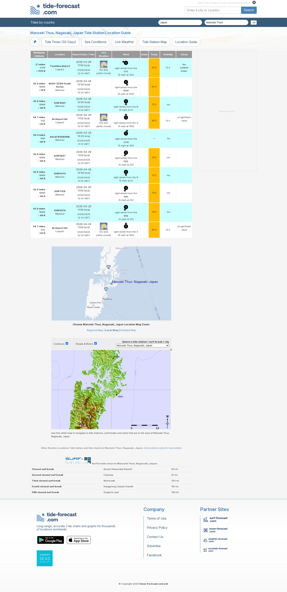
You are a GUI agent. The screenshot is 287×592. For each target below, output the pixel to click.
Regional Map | (95, 330)
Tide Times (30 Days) (60, 42)
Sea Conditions (95, 42)
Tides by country (42, 22)
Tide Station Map (154, 42)
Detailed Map (128, 330)
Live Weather (124, 42)
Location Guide (186, 42)
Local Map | (112, 330)
